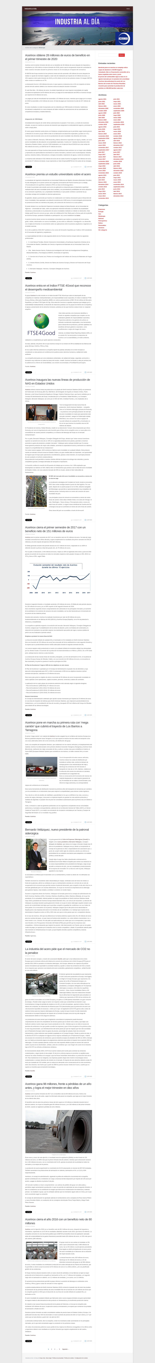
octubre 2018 (117, 136)
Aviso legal (48, 1358)
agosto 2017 (117, 150)
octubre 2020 (102, 110)
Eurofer (60, 959)
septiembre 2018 (103, 138)
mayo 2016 (101, 166)
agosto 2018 (117, 138)
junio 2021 (101, 101)
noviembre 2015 (103, 173)
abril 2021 (101, 104)
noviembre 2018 (103, 136)
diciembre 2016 (118, 159)
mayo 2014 (101, 191)
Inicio (128, 8)
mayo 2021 (116, 101)
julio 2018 (101, 140)
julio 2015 (116, 175)
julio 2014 (101, 189)
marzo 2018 (102, 143)
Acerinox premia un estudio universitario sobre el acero (58, 174)
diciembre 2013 (118, 196)
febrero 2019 (102, 134)
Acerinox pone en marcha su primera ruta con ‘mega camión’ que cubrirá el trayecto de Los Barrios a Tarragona (56, 726)
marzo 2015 (117, 180)
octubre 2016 (117, 161)
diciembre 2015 (118, 170)
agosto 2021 (102, 99)
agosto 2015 (102, 175)
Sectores (101, 227)
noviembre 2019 (118, 122)
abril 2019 (101, 131)
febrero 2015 (102, 182)
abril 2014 (116, 191)
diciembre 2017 (118, 145)
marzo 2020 (117, 117)
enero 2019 (117, 134)
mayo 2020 (116, 115)
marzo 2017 (102, 157)
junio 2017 (116, 152)
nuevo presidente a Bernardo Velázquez (69, 842)
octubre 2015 (117, 173)
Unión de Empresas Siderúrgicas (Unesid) (75, 839)
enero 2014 (102, 196)
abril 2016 (116, 166)
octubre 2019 (102, 124)
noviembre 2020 (118, 108)
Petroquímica (102, 221)
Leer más (89, 166)
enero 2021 (117, 106)
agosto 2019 (102, 127)
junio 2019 (101, 129)
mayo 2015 (116, 177)
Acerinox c (28, 537)
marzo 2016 (102, 168)
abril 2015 (101, 180)
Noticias (101, 218)
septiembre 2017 (103, 150)
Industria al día (31, 9)
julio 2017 (101, 152)
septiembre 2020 (118, 110)
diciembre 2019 (103, 122)
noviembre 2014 (118, 184)
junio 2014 (116, 189)
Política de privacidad (57, 1358)
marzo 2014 (102, 193)
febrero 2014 (117, 193)
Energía (100, 211)
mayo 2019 (116, 129)
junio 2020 (101, 115)
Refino (100, 223)
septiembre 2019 (118, 124)
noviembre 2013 (103, 198)
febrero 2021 (102, 106)
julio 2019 (116, 127)
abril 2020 (101, 117)
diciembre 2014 (103, 184)
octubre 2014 (102, 187)
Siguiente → (65, 1349)
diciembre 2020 (103, 108)
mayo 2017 (101, 154)
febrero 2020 (102, 120)
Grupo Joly (42, 1358)
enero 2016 (102, 170)
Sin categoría (102, 230)
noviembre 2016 (103, 161)
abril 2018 (116, 140)
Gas (99, 214)
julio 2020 (116, 113)
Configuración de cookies (81, 1358)
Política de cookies (69, 1358)
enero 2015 (117, 182)
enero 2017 (102, 159)
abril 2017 (116, 154)
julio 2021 (116, 99)
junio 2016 (116, 163)
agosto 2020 (102, 113)
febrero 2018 (117, 143)
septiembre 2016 (103, 163)
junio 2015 (101, 177)
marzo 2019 (117, 131)
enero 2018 (102, 145)
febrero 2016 (117, 168)
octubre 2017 (117, 147)
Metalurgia (101, 216)
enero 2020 (117, 120)
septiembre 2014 (118, 187)
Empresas (101, 209)
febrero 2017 (117, 157)
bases (78, 215)
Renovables (102, 225)
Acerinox (33, 272)
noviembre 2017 (103, 147)
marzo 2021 (117, 104)
